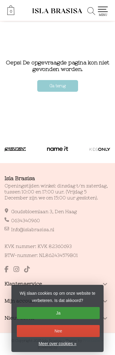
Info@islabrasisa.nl (32, 229)
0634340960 (25, 220)
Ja (58, 313)
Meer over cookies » (57, 343)
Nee (58, 331)
